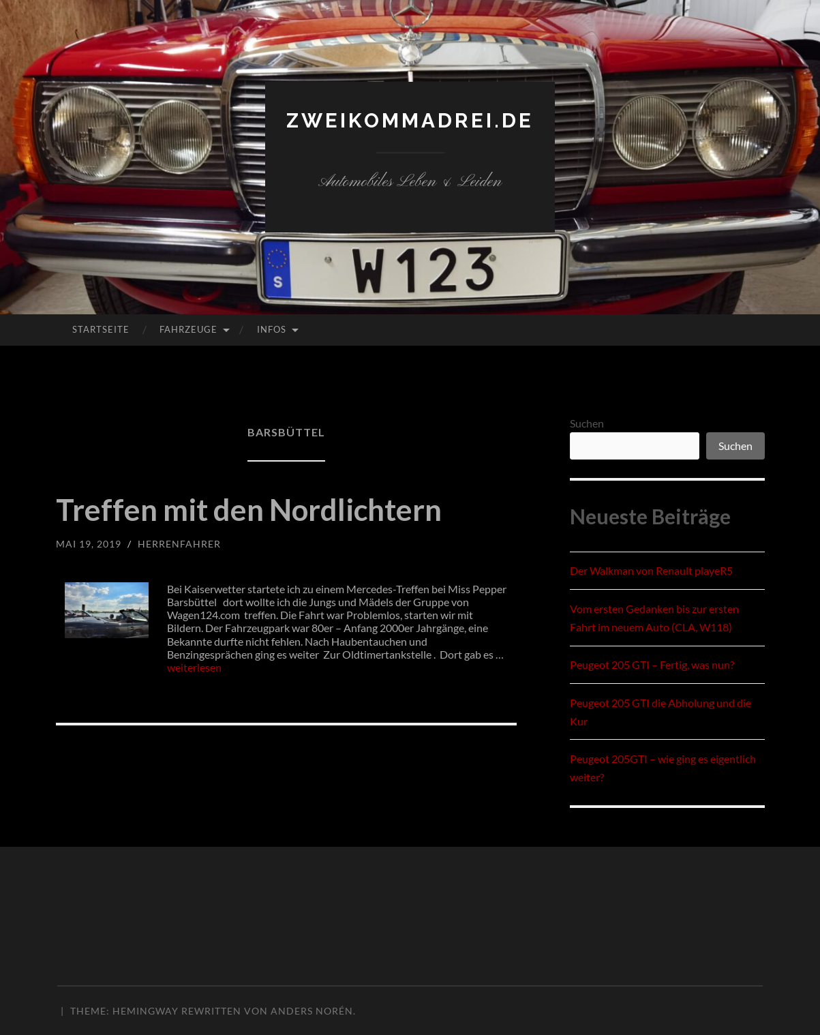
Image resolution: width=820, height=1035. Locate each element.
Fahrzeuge (188, 329)
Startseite (101, 329)
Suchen (587, 423)
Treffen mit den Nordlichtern (253, 509)
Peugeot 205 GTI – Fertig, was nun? (652, 664)
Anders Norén (312, 1011)
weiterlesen (194, 667)
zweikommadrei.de (410, 120)
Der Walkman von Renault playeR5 (651, 570)
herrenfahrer (179, 544)
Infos (271, 329)
